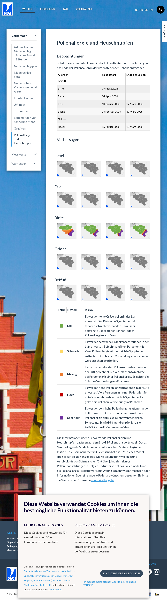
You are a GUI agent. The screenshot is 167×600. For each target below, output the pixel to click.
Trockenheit (22, 111)
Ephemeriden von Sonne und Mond (25, 119)
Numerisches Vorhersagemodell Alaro (25, 87)
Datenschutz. (54, 589)
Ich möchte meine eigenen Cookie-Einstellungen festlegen (109, 583)
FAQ (65, 9)
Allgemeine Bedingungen (14, 544)
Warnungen (19, 163)
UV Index (19, 104)
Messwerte (18, 154)
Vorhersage (19, 36)
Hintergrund (164, 31)
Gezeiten (20, 128)
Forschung (47, 9)
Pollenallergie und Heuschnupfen (23, 139)
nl (136, 9)
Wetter (27, 9)
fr (141, 9)
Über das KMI (84, 9)
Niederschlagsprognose (25, 66)
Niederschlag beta (22, 74)
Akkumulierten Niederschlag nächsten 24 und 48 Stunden (24, 53)
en (151, 9)
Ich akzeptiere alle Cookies (121, 573)
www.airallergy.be (102, 480)
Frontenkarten (23, 98)
